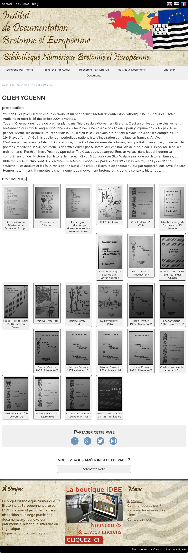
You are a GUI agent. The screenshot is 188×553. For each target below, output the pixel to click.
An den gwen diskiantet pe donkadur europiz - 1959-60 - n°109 (78, 209)
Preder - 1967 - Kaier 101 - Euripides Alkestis (172, 257)
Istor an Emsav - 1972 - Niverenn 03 (141, 351)
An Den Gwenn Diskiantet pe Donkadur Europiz (16, 208)
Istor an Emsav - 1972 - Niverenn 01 (78, 351)
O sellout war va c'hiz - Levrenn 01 (172, 351)
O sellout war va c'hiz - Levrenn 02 (16, 397)
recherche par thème (19, 69)
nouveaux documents (132, 69)
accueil (7, 4)
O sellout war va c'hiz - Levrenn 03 (47, 397)
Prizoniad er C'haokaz (47, 206)
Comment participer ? (144, 506)
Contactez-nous (139, 520)
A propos (134, 501)
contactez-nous (94, 469)
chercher (169, 69)
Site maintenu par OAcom (147, 549)
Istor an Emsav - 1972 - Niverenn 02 (110, 351)
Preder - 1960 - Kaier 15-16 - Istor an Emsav (15, 307)
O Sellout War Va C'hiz (141, 206)
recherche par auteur (56, 69)
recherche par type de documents (94, 72)
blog (35, 4)
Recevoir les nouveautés (146, 510)
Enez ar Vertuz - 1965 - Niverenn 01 (141, 305)
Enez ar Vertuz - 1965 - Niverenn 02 (172, 305)
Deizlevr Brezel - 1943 (78, 305)
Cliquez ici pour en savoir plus (25, 533)
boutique (22, 4)
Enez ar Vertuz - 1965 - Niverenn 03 (47, 351)
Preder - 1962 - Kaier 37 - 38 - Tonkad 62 (109, 397)
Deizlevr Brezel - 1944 (110, 305)
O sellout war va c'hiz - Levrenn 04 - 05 (78, 397)
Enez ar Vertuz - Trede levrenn (141, 255)
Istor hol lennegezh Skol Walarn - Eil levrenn (172, 208)
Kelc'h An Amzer (110, 205)
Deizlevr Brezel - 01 (47, 304)
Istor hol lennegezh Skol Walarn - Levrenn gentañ (110, 257)
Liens (131, 515)
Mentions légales (176, 549)
